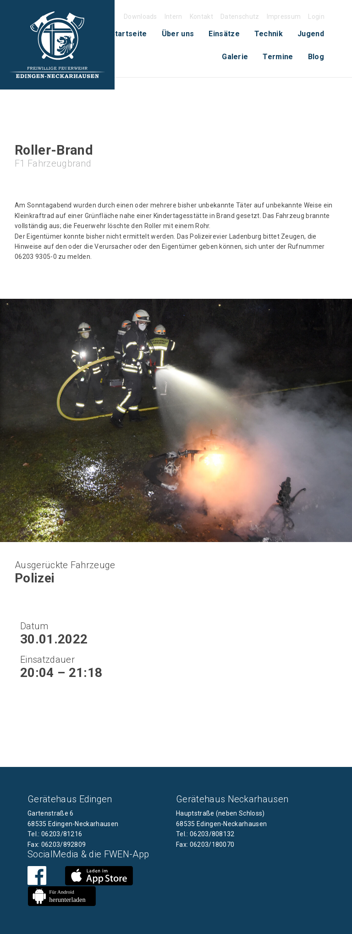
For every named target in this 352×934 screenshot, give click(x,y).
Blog (316, 56)
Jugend (310, 33)
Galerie (235, 56)
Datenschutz (239, 16)
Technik (268, 33)
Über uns (178, 33)
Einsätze (224, 33)
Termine (278, 56)
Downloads (140, 16)
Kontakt (201, 16)
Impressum (284, 16)
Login (316, 16)
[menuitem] (128, 33)
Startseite (128, 33)
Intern (173, 16)
